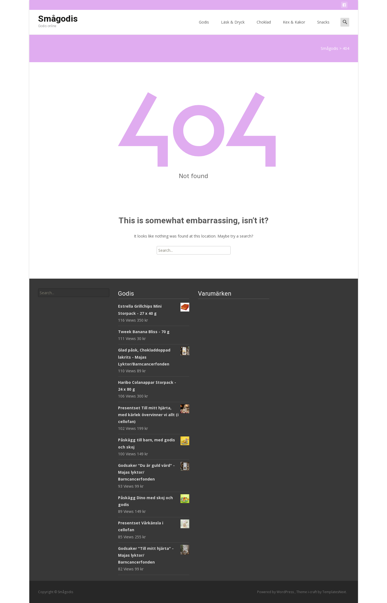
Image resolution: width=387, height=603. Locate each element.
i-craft (313, 592)
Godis (204, 27)
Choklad (264, 27)
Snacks (323, 27)
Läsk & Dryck (233, 27)
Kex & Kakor (294, 27)
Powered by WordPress (276, 592)
